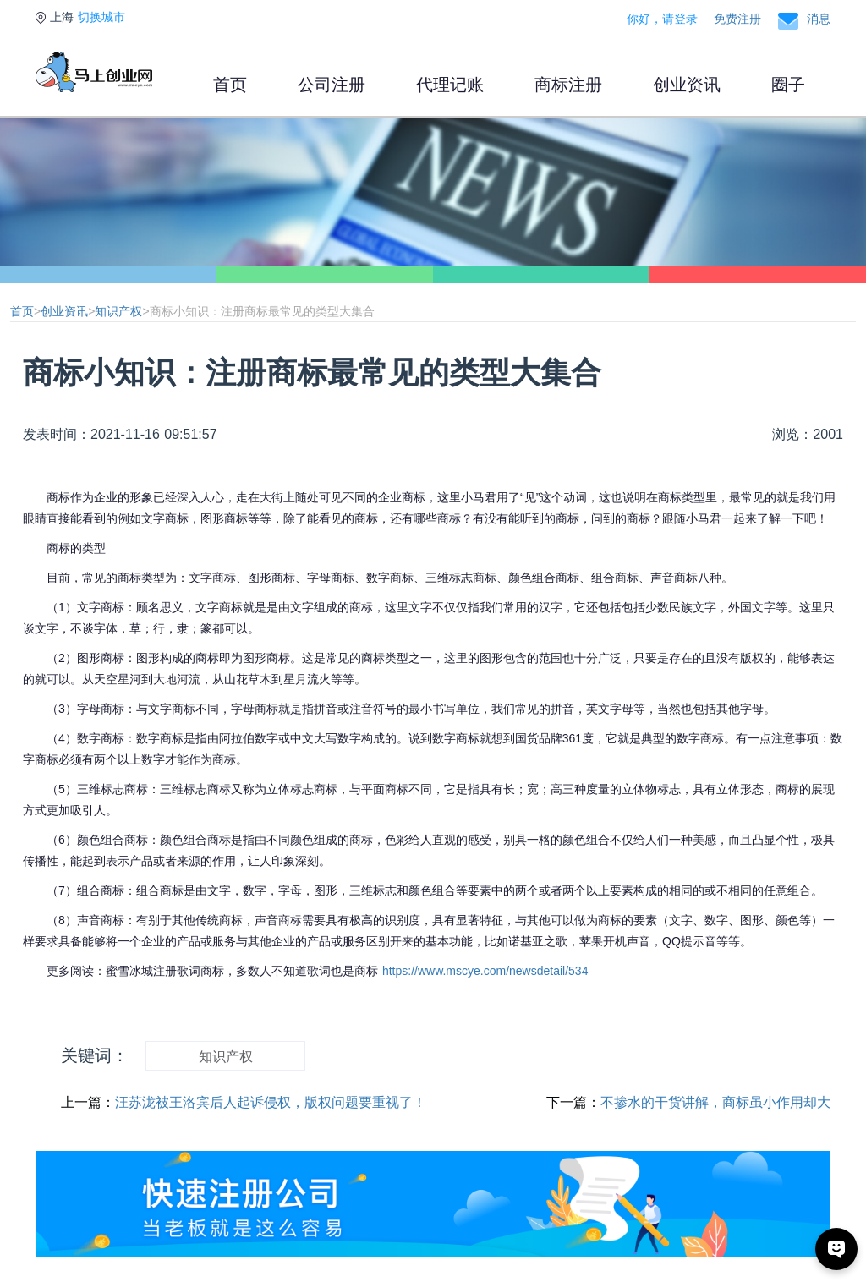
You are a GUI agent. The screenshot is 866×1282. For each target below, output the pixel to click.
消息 (818, 18)
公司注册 (331, 84)
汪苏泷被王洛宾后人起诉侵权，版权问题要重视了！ (270, 1102)
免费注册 (737, 18)
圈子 (788, 84)
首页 (230, 84)
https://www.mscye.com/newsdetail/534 (485, 971)
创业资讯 (687, 84)
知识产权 (118, 311)
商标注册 (568, 84)
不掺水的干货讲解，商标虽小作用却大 (715, 1102)
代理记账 (450, 84)
